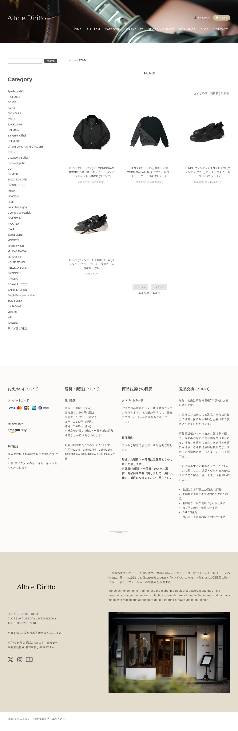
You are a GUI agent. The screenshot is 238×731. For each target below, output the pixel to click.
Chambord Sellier (18, 157)
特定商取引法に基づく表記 (49, 724)
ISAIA (11, 229)
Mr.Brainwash (16, 245)
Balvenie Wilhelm (18, 135)
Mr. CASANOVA (17, 251)
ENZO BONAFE (17, 179)
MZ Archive (14, 256)
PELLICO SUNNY (18, 267)
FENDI (83, 60)
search (51, 60)
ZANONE (13, 322)
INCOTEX (13, 223)
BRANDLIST (134, 29)
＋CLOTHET (15, 96)
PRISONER (15, 273)
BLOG (204, 29)
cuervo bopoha (16, 163)
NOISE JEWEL (17, 262)
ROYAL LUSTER (18, 284)
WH (10, 317)
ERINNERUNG (17, 185)
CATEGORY (113, 29)
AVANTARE (14, 113)
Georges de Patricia (19, 212)
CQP (10, 168)
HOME (77, 29)
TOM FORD (15, 300)
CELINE (12, 152)
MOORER (14, 240)
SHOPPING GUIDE (161, 29)
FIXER (11, 201)
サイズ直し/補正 (17, 328)
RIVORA (13, 278)
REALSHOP (187, 29)
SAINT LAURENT (18, 289)
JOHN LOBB (15, 234)
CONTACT (221, 29)
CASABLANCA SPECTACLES (26, 146)
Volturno (12, 311)
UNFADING (14, 306)
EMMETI (13, 174)
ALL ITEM (93, 29)
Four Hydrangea (17, 207)
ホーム (72, 60)
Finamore (13, 196)
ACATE (12, 102)
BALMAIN (13, 130)
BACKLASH (15, 124)
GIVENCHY (15, 218)
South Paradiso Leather (22, 295)
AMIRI (11, 107)
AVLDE (12, 119)
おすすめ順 (200, 93)
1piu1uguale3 (16, 91)
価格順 (214, 93)
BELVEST (13, 141)
